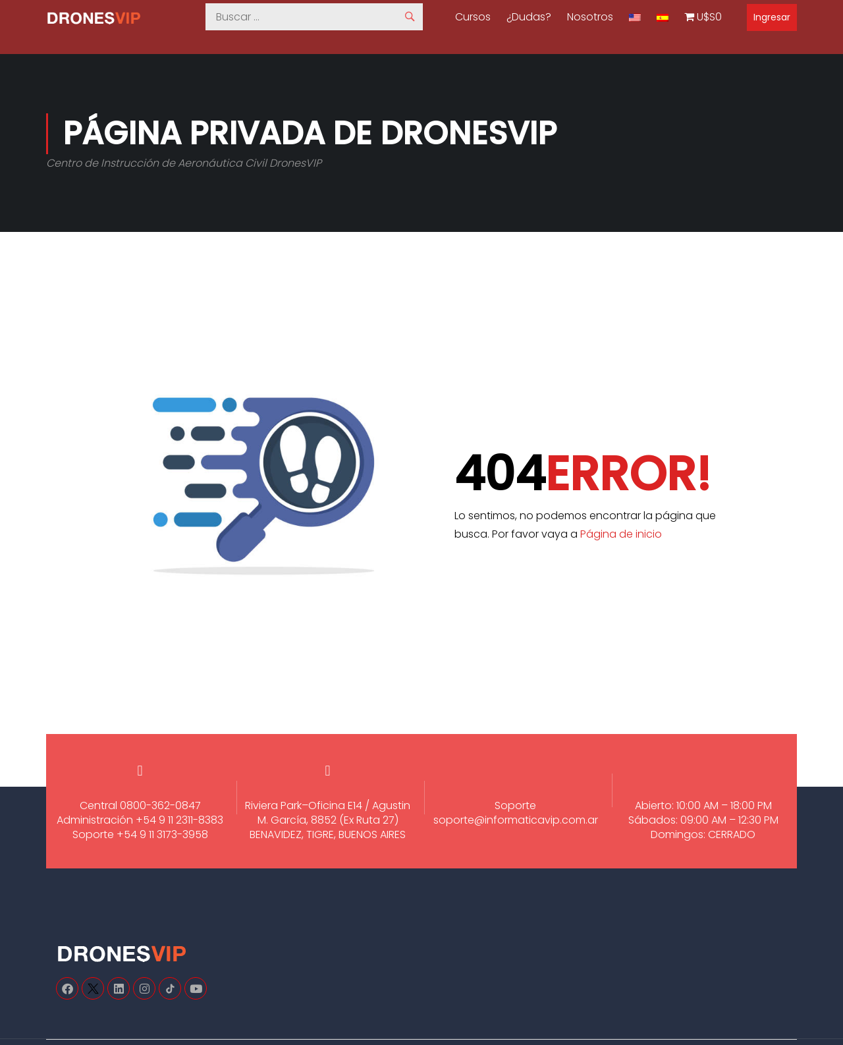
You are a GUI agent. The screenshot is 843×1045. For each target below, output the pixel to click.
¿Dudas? (528, 17)
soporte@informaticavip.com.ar (515, 820)
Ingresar (771, 17)
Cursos (473, 17)
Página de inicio (621, 534)
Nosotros (590, 17)
